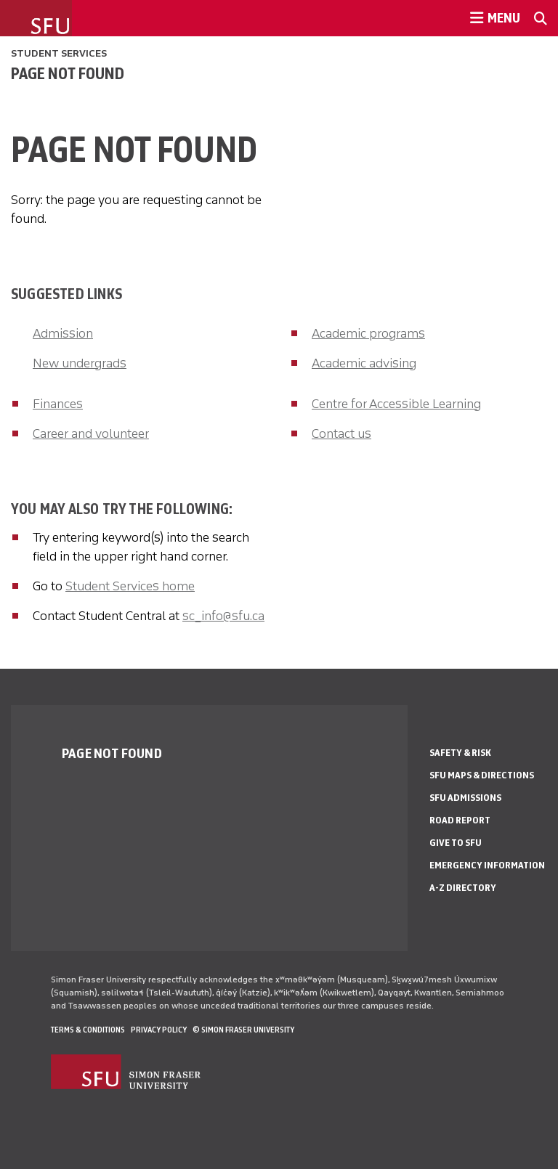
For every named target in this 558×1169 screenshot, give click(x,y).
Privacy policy (159, 1030)
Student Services (59, 53)
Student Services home (130, 586)
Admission (63, 333)
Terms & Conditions (88, 1030)
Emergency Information (487, 865)
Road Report (459, 820)
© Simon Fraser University (243, 1030)
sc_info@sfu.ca (223, 616)
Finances (58, 404)
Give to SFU (455, 842)
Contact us (341, 433)
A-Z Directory (462, 887)
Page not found (67, 73)
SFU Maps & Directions (481, 775)
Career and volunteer (91, 433)
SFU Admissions (465, 797)
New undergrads (79, 363)
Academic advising (364, 363)
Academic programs (368, 333)
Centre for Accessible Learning (396, 404)
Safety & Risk (460, 752)
